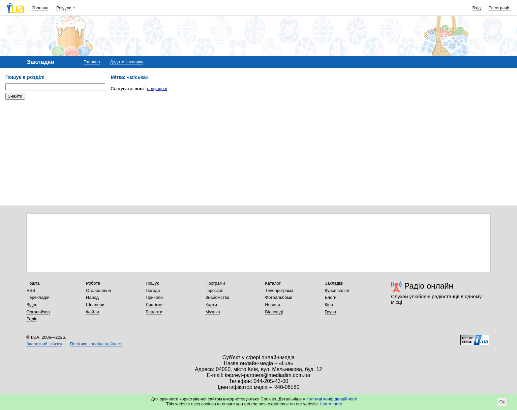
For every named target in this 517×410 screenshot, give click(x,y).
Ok (502, 401)
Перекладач (38, 297)
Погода (153, 290)
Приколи (154, 297)
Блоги (330, 297)
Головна (40, 7)
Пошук (152, 283)
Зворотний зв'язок (44, 343)
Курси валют (337, 290)
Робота (93, 283)
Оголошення (98, 290)
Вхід (476, 7)
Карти (211, 304)
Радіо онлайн (428, 285)
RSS (30, 290)
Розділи (64, 7)
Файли (92, 311)
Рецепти (154, 311)
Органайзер (38, 311)
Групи (330, 311)
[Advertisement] (54, 145)
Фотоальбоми (278, 297)
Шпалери (95, 304)
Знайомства (217, 297)
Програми (215, 283)
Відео (32, 304)
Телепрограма (279, 290)
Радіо (31, 318)
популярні (157, 88)
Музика (212, 311)
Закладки (334, 283)
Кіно (329, 304)
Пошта (33, 283)
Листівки (154, 304)
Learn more (331, 403)
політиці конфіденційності (331, 398)
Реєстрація (499, 7)
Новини (272, 304)
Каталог (273, 283)
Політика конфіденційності (96, 343)
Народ (92, 297)
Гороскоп (214, 290)
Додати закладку (126, 61)
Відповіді (274, 311)
